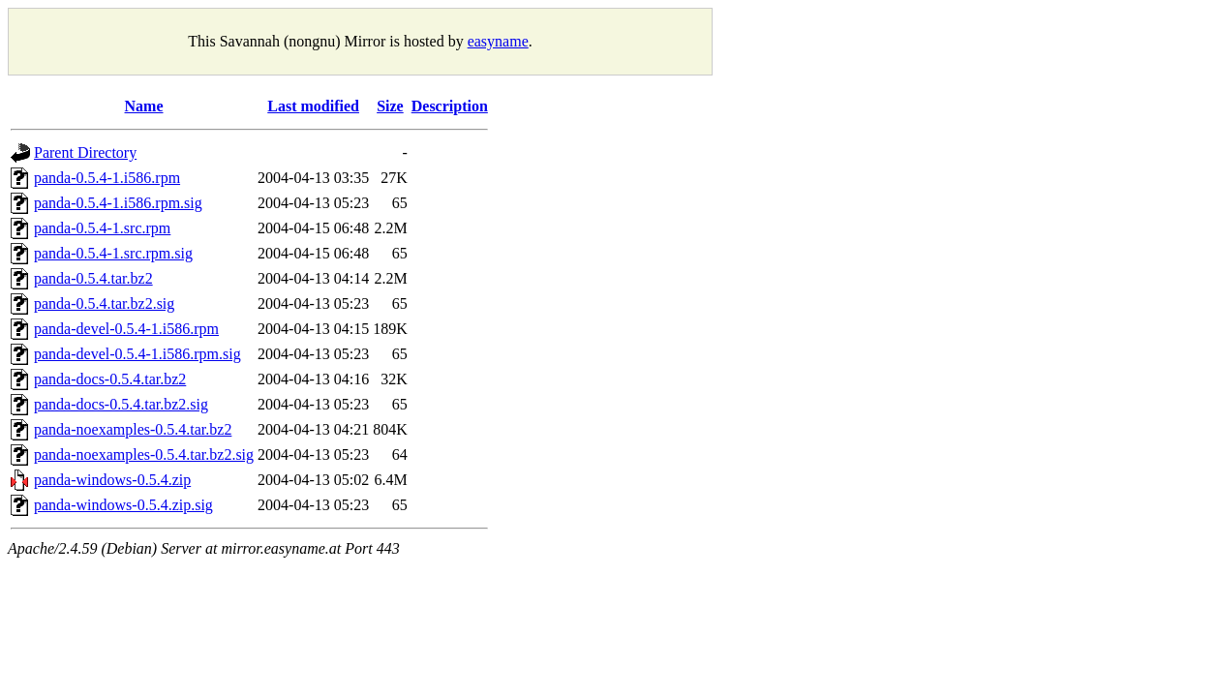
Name (144, 106)
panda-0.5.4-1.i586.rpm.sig (118, 203)
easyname (498, 41)
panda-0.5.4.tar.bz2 (93, 278)
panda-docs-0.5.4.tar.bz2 (110, 379)
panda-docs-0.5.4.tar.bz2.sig (121, 404)
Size (390, 106)
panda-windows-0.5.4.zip (112, 479)
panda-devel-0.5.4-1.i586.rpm (126, 328)
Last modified (313, 106)
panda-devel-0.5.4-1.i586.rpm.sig (137, 354)
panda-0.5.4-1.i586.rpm (107, 177)
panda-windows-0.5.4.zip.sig (123, 505)
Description (449, 106)
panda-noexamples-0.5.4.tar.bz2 (132, 429)
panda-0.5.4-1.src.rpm (102, 228)
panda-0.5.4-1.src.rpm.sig (113, 253)
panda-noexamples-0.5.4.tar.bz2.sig (144, 454)
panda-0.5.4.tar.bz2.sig (104, 303)
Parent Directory (85, 152)
